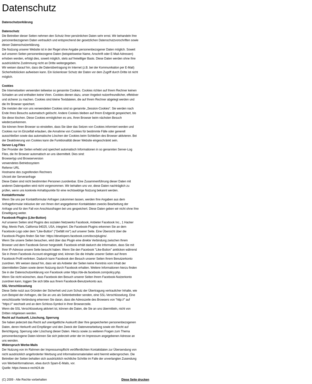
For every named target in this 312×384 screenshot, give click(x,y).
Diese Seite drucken (135, 379)
